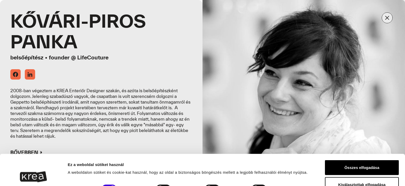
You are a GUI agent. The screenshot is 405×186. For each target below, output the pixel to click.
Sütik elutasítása (362, 172)
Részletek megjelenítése (90, 167)
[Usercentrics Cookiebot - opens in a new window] (33, 176)
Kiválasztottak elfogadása (361, 155)
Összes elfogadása (361, 138)
